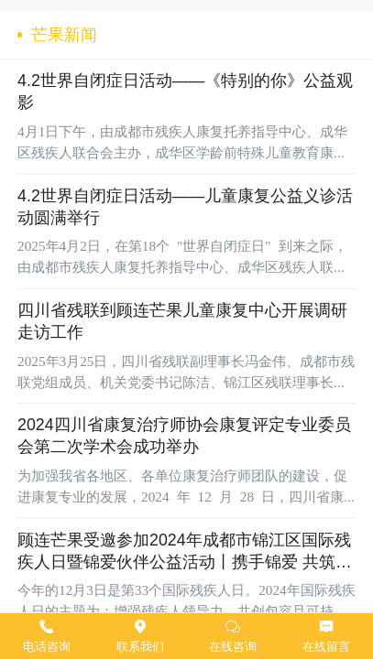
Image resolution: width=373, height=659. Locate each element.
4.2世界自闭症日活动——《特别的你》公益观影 (185, 91)
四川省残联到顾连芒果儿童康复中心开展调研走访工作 (182, 321)
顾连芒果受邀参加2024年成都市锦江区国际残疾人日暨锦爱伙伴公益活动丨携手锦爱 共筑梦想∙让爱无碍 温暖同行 (184, 552)
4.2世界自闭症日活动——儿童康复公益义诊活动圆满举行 (185, 207)
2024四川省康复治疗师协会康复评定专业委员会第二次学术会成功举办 (184, 436)
